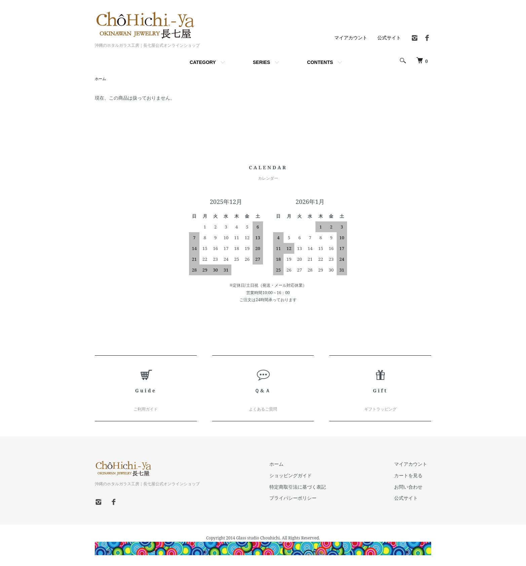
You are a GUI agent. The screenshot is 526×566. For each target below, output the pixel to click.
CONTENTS (320, 62)
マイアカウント (350, 37)
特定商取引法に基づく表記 (309, 487)
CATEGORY (203, 62)
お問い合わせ (412, 487)
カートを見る (412, 476)
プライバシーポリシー (304, 498)
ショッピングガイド (302, 476)
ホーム (101, 79)
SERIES (261, 62)
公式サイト (389, 37)
